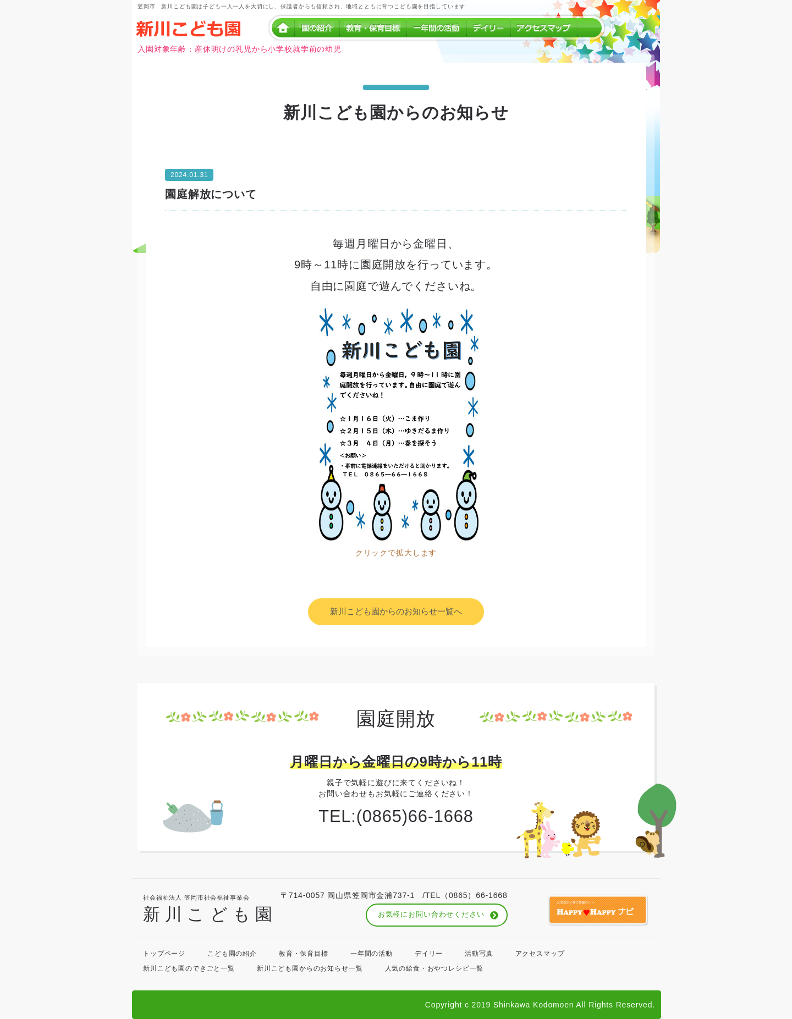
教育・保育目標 (303, 953)
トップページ (164, 953)
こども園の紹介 (232, 953)
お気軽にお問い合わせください (431, 914)
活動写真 (479, 953)
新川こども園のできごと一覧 (189, 968)
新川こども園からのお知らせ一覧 (310, 968)
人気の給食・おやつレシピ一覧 (434, 968)
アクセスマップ (540, 953)
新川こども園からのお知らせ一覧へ (396, 611)
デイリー (429, 953)
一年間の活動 (371, 953)
